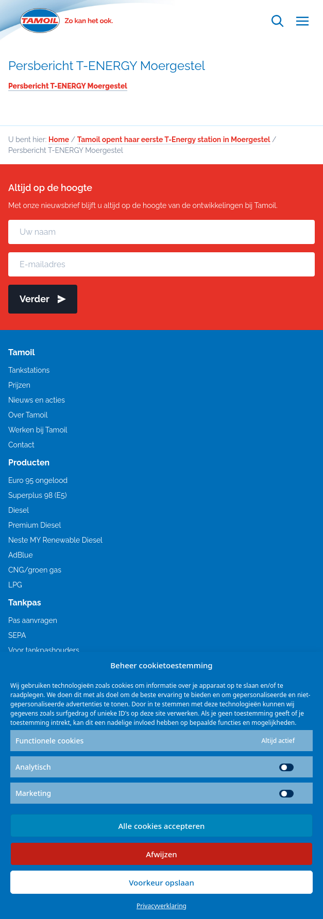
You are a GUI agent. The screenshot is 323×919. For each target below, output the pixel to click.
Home (58, 139)
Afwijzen (161, 854)
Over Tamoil (27, 415)
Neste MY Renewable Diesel (55, 540)
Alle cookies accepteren (161, 826)
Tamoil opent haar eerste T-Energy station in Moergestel (173, 139)
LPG (15, 585)
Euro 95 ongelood (37, 480)
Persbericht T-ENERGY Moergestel (106, 65)
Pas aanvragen (32, 620)
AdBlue (20, 555)
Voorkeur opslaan (161, 882)
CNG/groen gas (34, 570)
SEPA (17, 635)
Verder (43, 298)
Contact (21, 445)
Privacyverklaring (161, 905)
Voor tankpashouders (43, 650)
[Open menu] (302, 20)
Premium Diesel (34, 525)
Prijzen (19, 385)
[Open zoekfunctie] (277, 20)
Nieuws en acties (36, 400)
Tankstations (28, 370)
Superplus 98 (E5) (37, 495)
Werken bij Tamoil (37, 430)
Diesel (18, 510)
